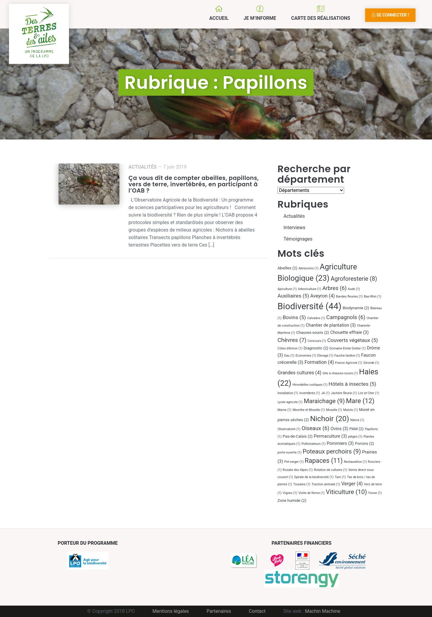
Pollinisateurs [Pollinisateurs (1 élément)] (314, 444)
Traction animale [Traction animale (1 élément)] (326, 484)
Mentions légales (170, 611)
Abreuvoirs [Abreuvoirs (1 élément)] (308, 268)
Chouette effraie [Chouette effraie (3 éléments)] (349, 332)
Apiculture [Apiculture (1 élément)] (287, 289)
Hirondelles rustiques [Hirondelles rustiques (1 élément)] (309, 385)
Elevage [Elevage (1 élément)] (325, 356)
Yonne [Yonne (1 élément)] (375, 493)
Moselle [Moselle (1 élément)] (334, 410)
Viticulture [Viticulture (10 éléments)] (346, 492)
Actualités (142, 167)
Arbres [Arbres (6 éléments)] (334, 288)
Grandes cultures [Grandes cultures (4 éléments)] (299, 373)
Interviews (294, 227)
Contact (257, 611)
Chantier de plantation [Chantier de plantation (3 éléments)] (331, 325)
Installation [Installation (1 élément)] (288, 393)
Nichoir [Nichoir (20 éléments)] (329, 418)
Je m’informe (260, 18)
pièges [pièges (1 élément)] (355, 437)
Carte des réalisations (320, 18)
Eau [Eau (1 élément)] (289, 356)
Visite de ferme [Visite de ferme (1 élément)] (311, 493)
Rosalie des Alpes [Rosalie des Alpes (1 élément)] (298, 470)
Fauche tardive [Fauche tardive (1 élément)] (347, 356)
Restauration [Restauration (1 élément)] (355, 462)
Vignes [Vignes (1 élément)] (290, 493)
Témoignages (298, 239)
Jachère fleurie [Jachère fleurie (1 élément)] (344, 393)
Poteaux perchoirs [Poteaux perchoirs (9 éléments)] (332, 451)
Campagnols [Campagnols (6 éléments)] (345, 317)
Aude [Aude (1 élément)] (354, 289)
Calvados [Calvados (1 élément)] (316, 318)
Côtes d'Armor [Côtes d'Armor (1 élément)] (290, 348)
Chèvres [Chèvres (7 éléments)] (292, 340)
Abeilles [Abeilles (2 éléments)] (287, 268)
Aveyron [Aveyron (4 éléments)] (322, 296)
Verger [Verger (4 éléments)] (352, 484)
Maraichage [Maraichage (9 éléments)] (324, 401)
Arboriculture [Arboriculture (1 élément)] (309, 289)
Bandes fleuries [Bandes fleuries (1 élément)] (349, 296)
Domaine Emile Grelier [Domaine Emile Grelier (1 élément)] (347, 348)
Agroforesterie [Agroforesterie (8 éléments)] (354, 278)
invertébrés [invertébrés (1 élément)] (309, 393)
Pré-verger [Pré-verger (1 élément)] (294, 462)
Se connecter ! (390, 15)
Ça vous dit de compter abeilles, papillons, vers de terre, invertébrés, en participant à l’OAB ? (193, 184)
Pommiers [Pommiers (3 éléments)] (340, 443)
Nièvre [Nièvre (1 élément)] (357, 420)
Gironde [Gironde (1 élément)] (371, 363)
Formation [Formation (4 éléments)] (319, 362)
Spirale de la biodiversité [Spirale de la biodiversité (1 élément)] (314, 477)
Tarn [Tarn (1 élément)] (340, 477)
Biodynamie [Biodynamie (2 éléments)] (356, 308)
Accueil (218, 18)
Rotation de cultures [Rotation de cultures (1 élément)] (330, 470)
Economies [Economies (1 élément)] (306, 356)
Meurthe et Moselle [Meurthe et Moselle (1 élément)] (308, 410)
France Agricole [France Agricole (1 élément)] (348, 363)
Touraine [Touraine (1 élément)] (301, 484)
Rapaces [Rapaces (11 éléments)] (324, 460)
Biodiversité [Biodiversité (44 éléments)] (309, 306)
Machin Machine (322, 611)
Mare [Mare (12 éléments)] (360, 401)
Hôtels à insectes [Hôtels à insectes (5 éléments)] (352, 384)
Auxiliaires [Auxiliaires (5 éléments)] (293, 296)
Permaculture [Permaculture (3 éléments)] (330, 436)
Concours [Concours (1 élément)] (317, 341)
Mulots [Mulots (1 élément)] (350, 410)
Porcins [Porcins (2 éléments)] (364, 443)
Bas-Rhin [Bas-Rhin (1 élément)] (372, 296)
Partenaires (219, 611)
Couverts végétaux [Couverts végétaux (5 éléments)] (352, 340)
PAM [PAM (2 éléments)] (357, 429)
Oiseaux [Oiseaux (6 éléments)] (315, 428)
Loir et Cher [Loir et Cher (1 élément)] (368, 393)
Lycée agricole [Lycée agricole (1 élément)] (290, 402)
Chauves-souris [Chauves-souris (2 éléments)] (312, 332)
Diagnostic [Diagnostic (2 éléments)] (316, 348)
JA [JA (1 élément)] (325, 393)
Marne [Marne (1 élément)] (284, 410)
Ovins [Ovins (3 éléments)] (339, 428)
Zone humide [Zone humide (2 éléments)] (292, 500)
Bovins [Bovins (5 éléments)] (294, 317)
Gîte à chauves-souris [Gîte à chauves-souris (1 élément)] (340, 373)
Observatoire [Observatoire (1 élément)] (289, 429)
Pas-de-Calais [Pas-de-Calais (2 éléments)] (298, 436)
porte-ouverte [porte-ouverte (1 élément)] (290, 452)
